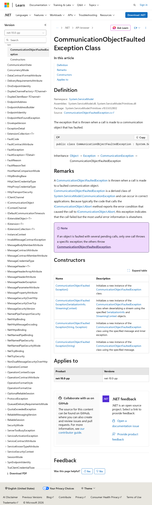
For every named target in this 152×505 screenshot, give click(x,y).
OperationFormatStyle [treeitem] (20, 383)
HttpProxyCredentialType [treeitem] (21, 186)
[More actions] (146, 28)
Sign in (144, 5)
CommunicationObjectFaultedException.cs (88, 112)
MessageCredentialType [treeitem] (20, 261)
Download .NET (137, 15)
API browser (82, 27)
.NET (67, 27)
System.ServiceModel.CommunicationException (84, 196)
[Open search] (134, 5)
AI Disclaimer (10, 497)
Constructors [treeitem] (17, 59)
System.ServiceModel (81, 99)
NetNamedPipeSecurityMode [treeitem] (23, 345)
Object (74, 155)
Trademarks (9, 502)
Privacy (79, 497)
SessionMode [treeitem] (15, 457)
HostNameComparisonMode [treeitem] (23, 171)
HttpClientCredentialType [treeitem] (21, 181)
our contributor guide (72, 430)
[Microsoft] (6, 5)
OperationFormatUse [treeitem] (19, 388)
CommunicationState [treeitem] (19, 65)
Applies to (62, 79)
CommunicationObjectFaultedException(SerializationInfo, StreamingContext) (73, 304)
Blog (49, 497)
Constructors (64, 74)
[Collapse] (45, 25)
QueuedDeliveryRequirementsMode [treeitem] (27, 404)
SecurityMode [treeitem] (15, 425)
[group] (101, 144)
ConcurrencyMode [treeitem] (18, 70)
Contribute (65, 497)
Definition (62, 65)
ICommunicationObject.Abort (73, 206)
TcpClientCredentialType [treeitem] (20, 467)
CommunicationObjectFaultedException (82, 180)
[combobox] (25, 33)
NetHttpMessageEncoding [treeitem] (22, 324)
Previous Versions (32, 497)
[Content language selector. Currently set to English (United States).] (20, 488)
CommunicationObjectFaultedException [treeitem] (29, 52)
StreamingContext (106, 316)
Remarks (62, 70)
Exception (89, 155)
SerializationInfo (116, 312)
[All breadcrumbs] (57, 28)
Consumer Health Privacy (105, 497)
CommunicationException (117, 155)
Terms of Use (134, 497)
